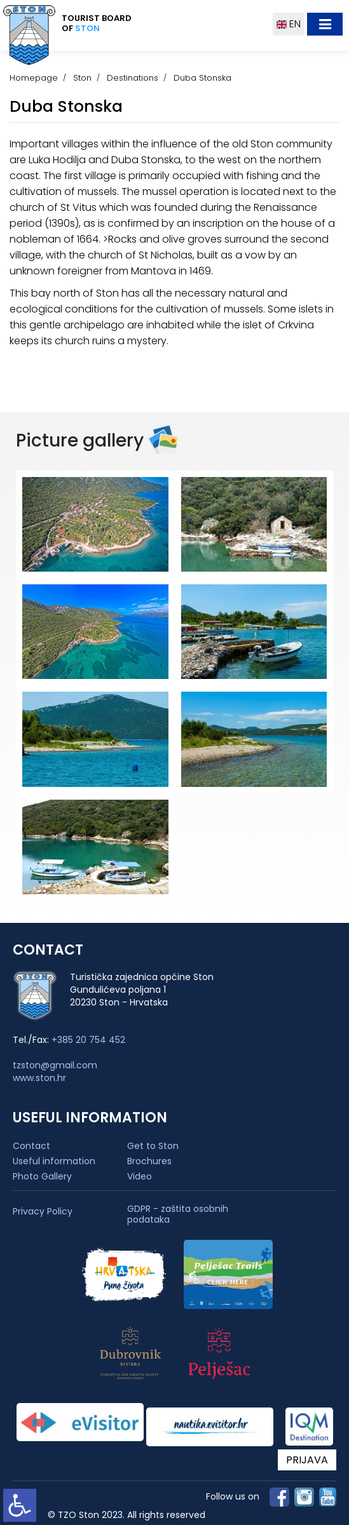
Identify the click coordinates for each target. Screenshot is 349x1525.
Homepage (34, 78)
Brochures (149, 1161)
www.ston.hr (39, 1078)
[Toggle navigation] (325, 24)
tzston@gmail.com (55, 1065)
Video (139, 1176)
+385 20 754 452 (88, 1039)
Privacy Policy (42, 1211)
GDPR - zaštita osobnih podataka (177, 1214)
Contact (31, 1145)
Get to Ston (153, 1145)
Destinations (132, 78)
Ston (82, 78)
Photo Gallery (42, 1176)
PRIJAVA (307, 1460)
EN (289, 24)
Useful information (54, 1161)
